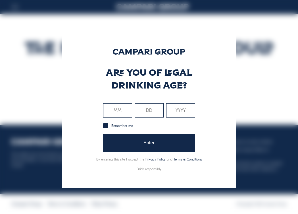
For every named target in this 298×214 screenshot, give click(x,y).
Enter (149, 142)
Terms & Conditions (188, 159)
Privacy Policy (155, 159)
